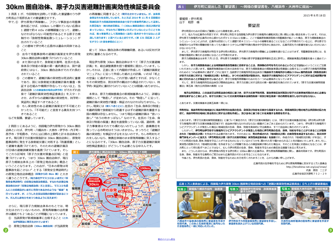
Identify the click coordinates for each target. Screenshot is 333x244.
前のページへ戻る (166, 239)
